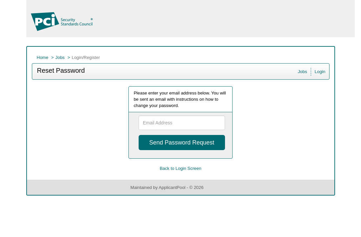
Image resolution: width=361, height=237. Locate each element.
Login (320, 71)
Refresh (223, 187)
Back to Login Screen (180, 168)
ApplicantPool (172, 187)
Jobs (60, 57)
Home (43, 57)
